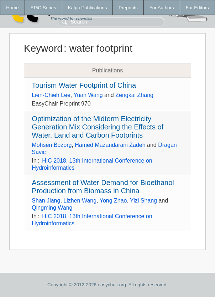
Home (12, 7)
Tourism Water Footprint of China (84, 85)
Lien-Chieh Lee (51, 95)
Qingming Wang (52, 208)
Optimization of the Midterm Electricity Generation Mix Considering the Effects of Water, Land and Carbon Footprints (97, 127)
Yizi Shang (143, 201)
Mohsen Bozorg (52, 145)
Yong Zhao (113, 201)
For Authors (162, 7)
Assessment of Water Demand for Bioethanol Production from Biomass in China (103, 187)
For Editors (197, 7)
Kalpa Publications (87, 7)
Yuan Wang (88, 95)
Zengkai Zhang (134, 95)
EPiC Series (43, 7)
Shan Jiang (46, 201)
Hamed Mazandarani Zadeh (110, 145)
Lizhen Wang (79, 201)
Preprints (128, 7)
